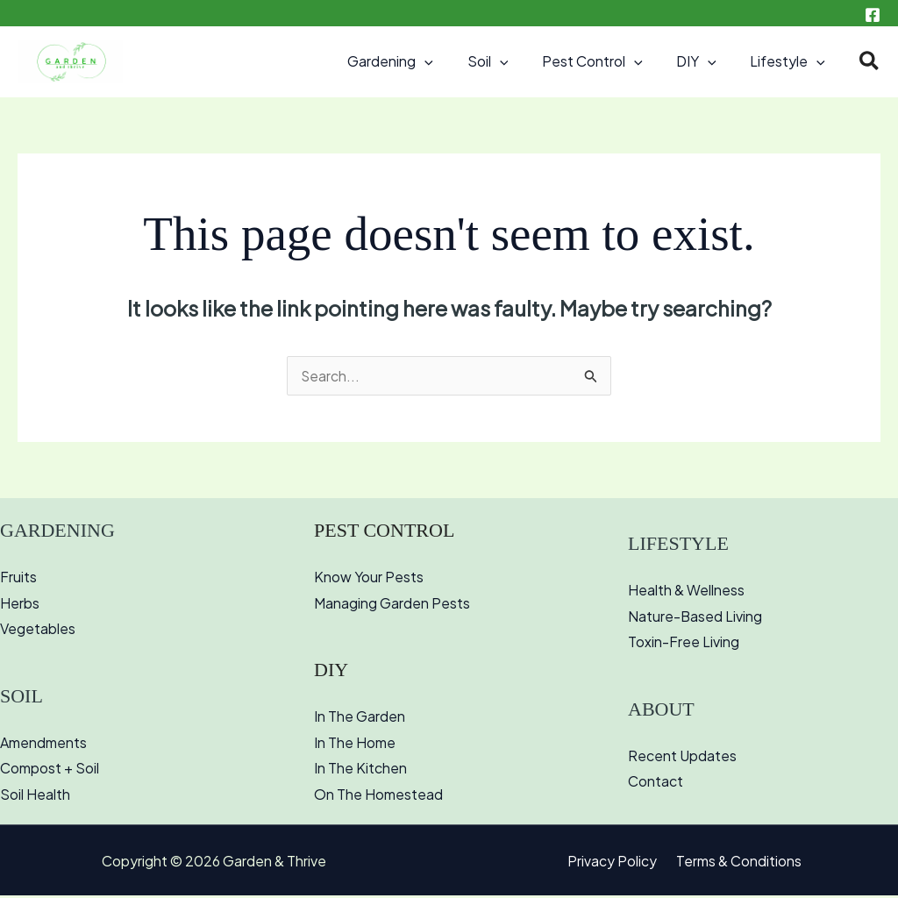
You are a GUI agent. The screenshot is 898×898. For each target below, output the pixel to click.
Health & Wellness (686, 591)
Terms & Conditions (736, 863)
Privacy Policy (614, 863)
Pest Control (607, 61)
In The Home (355, 744)
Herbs (19, 604)
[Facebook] (872, 15)
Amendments (43, 744)
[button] (451, 61)
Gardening (417, 61)
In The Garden (359, 718)
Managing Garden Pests (392, 604)
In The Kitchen (360, 770)
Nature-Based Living (695, 618)
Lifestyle (791, 61)
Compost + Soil (49, 770)
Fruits (18, 578)
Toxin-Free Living (683, 644)
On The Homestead (378, 797)
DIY (705, 61)
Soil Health (35, 797)
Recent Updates (682, 757)
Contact (655, 783)
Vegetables (37, 631)
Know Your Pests (369, 578)
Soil (508, 61)
